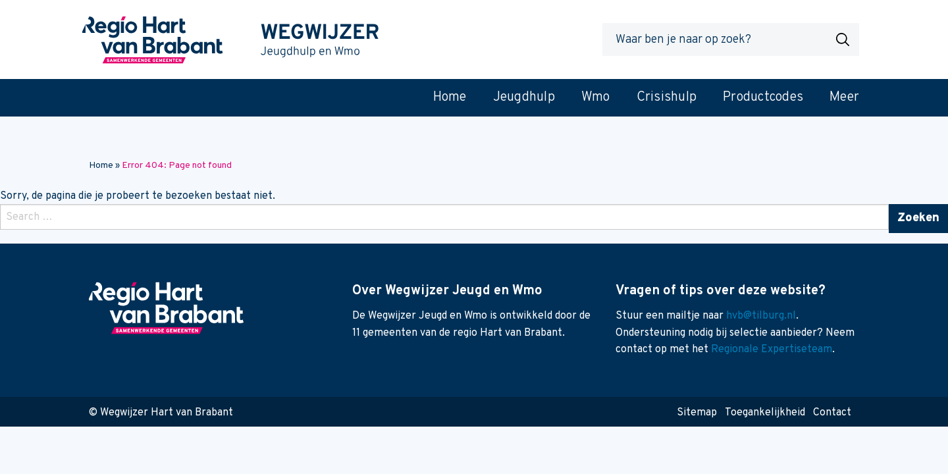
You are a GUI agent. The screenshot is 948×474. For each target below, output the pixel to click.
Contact (832, 412)
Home (101, 165)
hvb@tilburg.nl (761, 316)
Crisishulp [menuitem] (667, 97)
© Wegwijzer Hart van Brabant (161, 412)
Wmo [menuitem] (595, 97)
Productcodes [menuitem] (763, 97)
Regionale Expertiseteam (771, 349)
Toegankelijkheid (765, 412)
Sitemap (697, 412)
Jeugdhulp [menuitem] (524, 97)
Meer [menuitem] (844, 97)
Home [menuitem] (450, 97)
